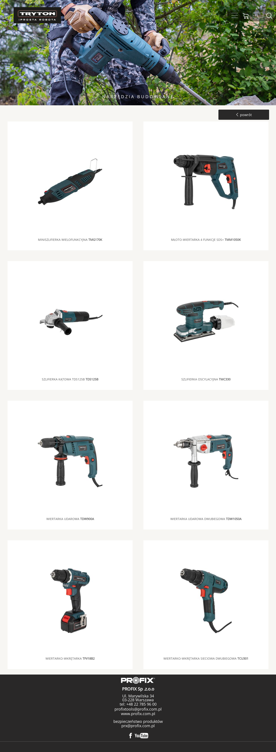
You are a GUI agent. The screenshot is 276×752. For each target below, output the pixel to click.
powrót (244, 114)
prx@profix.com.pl (138, 725)
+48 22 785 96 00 (141, 704)
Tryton (37, 15)
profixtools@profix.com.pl (138, 709)
